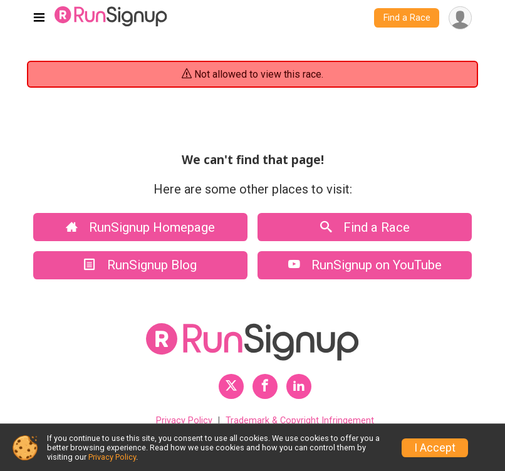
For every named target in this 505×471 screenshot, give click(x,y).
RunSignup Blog (140, 264)
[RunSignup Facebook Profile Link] (265, 386)
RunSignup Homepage (140, 227)
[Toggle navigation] (39, 18)
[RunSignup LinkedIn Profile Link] (298, 386)
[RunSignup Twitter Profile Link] (231, 386)
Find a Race (406, 18)
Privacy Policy (184, 420)
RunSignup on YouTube (365, 264)
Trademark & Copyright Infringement (300, 420)
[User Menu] (460, 17)
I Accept (435, 448)
